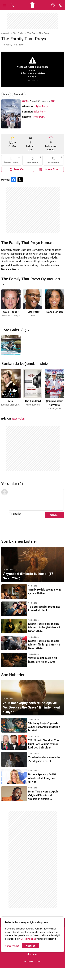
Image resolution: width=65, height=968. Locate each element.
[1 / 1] (11, 345)
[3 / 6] (54, 305)
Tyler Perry (42, 106)
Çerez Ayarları (12, 945)
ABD (53, 101)
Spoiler (17, 513)
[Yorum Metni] (36, 500)
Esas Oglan (18, 418)
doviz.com (32, 954)
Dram (6, 94)
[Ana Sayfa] (32, 5)
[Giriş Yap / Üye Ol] (53, 5)
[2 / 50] (32, 389)
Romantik (18, 94)
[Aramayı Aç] (12, 5)
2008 (25, 101)
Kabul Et (30, 945)
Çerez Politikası (28, 939)
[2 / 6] (32, 305)
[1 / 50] (11, 389)
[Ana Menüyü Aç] (4, 5)
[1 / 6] (11, 305)
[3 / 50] (54, 389)
